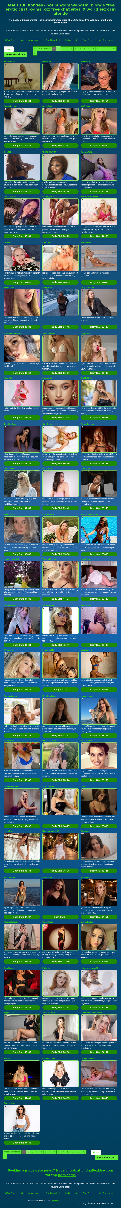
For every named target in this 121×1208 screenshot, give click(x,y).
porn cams (67, 1175)
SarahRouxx (47, 922)
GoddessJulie (48, 1059)
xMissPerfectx (48, 1013)
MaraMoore (86, 559)
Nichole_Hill (9, 515)
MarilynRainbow (11, 787)
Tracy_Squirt (9, 741)
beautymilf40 (48, 650)
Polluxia (46, 968)
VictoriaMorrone (49, 559)
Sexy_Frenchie (87, 287)
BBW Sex (9, 40)
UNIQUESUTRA (49, 152)
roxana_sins (47, 877)
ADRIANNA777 (87, 243)
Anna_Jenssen (87, 424)
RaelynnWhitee (88, 152)
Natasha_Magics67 (50, 831)
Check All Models (42, 49)
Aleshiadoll (9, 287)
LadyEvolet (86, 333)
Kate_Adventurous (89, 515)
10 (98, 49)
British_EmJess (49, 197)
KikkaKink (85, 61)
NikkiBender (9, 61)
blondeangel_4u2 (11, 559)
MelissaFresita (48, 605)
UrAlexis (8, 243)
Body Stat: (22, 101)
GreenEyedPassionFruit (91, 1013)
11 (103, 49)
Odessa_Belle (10, 197)
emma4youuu (87, 696)
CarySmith (47, 424)
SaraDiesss (9, 968)
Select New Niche (15, 54)
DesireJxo (46, 61)
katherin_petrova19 (89, 968)
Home (9, 49)
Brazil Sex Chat (53, 40)
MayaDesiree (9, 877)
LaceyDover (9, 831)
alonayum (85, 469)
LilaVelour (85, 106)
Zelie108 (7, 152)
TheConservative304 (13, 333)
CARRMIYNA (48, 515)
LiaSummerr (86, 650)
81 (114, 49)
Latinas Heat (71, 40)
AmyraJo (8, 378)
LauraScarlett (48, 787)
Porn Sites (87, 40)
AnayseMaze (9, 1103)
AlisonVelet (86, 877)
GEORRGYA (86, 378)
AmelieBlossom (11, 922)
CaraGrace (86, 831)
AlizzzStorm (86, 741)
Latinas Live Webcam (29, 40)
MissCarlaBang (49, 696)
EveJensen (86, 605)
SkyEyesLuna (10, 1013)
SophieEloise (87, 922)
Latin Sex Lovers (105, 40)
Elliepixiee (47, 287)
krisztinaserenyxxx (89, 197)
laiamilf (7, 1059)
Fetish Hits (55, 1201)
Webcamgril (9, 650)
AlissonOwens (48, 333)
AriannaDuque (10, 696)
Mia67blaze (47, 469)
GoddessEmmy (10, 605)
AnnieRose (47, 106)
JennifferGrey (10, 424)
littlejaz (84, 787)
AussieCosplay (10, 106)
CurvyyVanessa (88, 1059)
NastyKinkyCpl (49, 741)
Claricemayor (10, 469)
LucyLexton (47, 378)
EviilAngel (47, 243)
